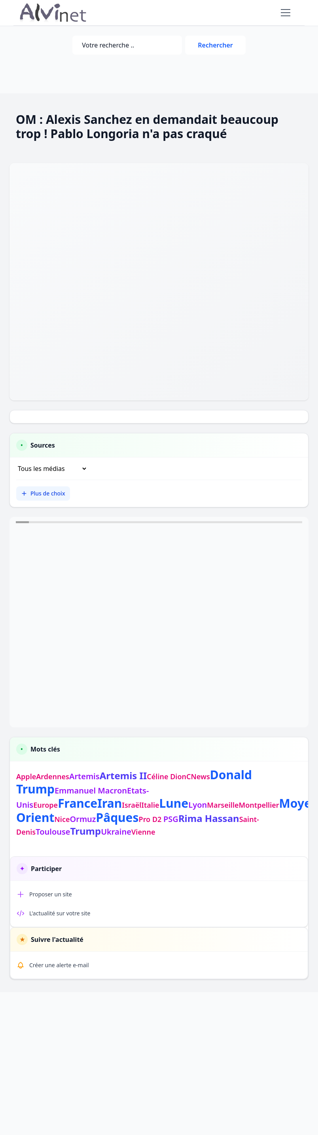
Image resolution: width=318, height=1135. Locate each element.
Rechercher (215, 45)
